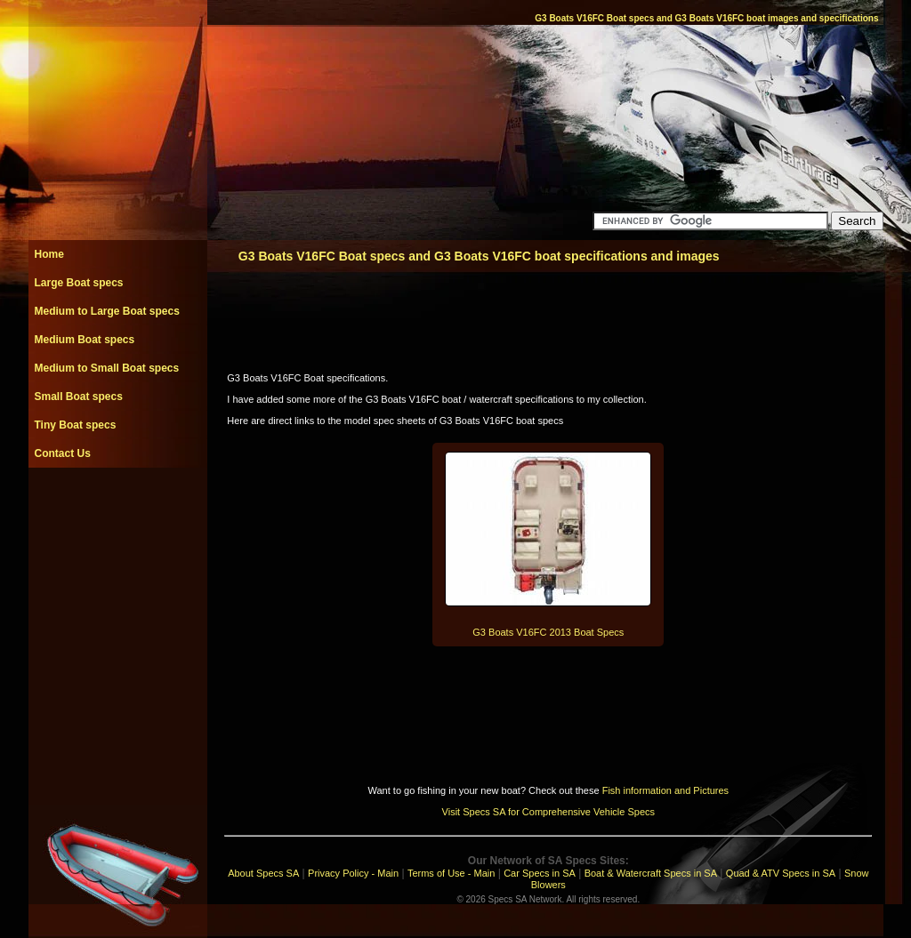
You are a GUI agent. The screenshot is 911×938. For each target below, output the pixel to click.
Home (49, 254)
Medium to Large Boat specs (107, 311)
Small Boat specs (79, 396)
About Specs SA (263, 873)
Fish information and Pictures (665, 790)
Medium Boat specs (85, 339)
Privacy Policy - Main (353, 873)
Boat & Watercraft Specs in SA (650, 873)
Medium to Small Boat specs (107, 368)
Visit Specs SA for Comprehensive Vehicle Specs (548, 811)
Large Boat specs (79, 283)
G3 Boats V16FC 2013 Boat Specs (548, 632)
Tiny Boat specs (76, 425)
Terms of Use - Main (451, 873)
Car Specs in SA (540, 873)
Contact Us (63, 453)
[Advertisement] (117, 508)
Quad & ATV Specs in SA (780, 873)
